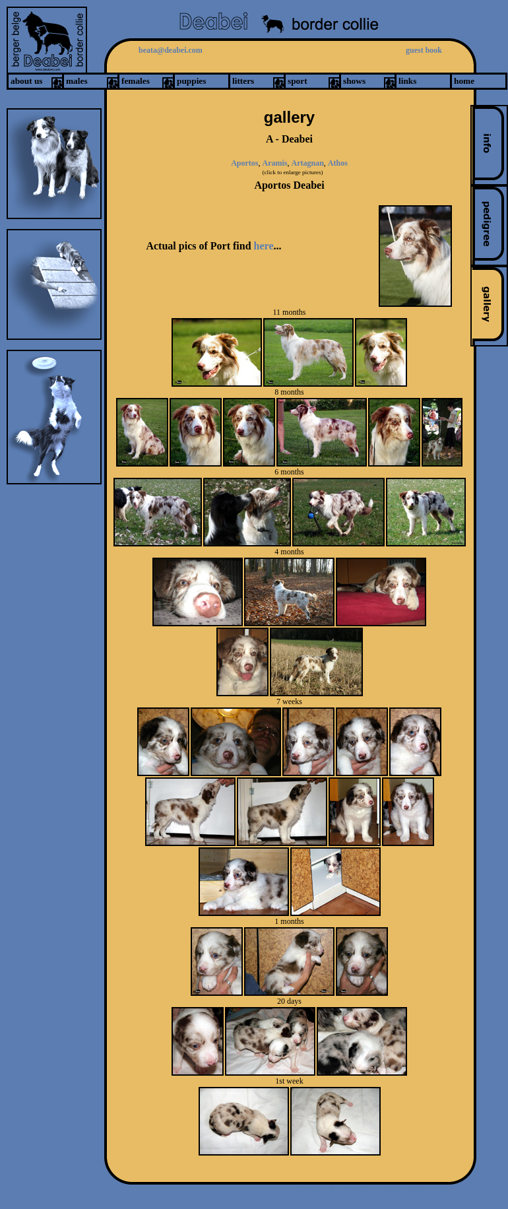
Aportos (244, 163)
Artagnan (307, 163)
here (264, 245)
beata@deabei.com (171, 50)
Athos (338, 163)
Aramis (274, 163)
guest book (424, 50)
